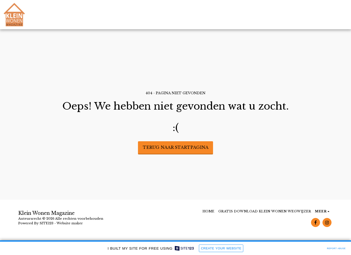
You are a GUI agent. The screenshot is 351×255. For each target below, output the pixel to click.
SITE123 (46, 223)
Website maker (70, 223)
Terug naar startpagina (175, 147)
